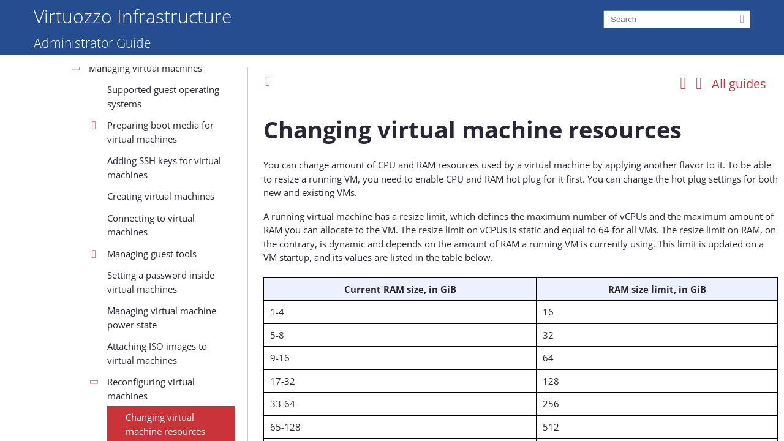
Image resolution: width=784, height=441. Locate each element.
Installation (75, 156)
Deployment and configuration (116, 178)
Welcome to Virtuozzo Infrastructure (128, 69)
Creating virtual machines (160, 429)
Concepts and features (99, 113)
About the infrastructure (102, 91)
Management (79, 200)
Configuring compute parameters (133, 272)
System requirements (97, 135)
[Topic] (520, 268)
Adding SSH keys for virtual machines (164, 400)
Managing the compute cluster (134, 243)
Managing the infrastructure (128, 222)
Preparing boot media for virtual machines (160, 365)
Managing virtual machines (145, 301)
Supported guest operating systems (163, 329)
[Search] (676, 19)
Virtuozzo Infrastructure (133, 16)
